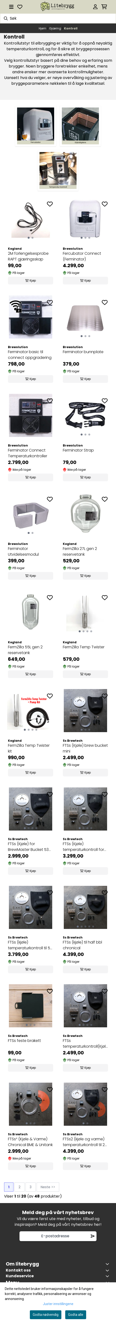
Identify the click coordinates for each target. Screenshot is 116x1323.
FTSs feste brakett (24, 1040)
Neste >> (48, 1187)
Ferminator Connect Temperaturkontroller (27, 453)
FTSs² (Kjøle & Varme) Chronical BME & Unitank (30, 1142)
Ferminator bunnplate (83, 352)
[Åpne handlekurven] (104, 6)
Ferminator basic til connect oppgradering (30, 354)
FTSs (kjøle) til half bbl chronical (82, 945)
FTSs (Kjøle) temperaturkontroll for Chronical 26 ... (83, 847)
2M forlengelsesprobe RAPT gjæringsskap (28, 256)
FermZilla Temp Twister (83, 647)
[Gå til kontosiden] (95, 6)
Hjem (43, 28)
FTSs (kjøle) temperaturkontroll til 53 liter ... (30, 945)
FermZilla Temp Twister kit (29, 748)
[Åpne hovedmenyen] (11, 6)
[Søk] (58, 18)
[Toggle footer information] (108, 1264)
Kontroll (70, 28)
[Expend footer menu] (108, 1276)
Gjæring (55, 28)
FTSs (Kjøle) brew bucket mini (85, 748)
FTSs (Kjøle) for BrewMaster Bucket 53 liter (28, 847)
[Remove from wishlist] (93, 1236)
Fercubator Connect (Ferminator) (82, 256)
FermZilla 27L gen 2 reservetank (80, 551)
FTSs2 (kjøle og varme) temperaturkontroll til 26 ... (85, 1142)
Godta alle (75, 1315)
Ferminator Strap (78, 450)
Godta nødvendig (45, 1315)
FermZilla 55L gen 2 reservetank (25, 650)
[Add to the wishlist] (50, 204)
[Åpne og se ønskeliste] (19, 6)
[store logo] (57, 6)
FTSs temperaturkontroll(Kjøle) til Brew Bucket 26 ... (85, 1043)
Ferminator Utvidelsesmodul (23, 551)
